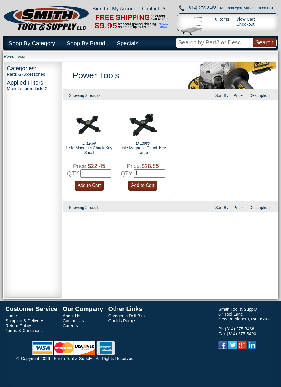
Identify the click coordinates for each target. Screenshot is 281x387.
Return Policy (18, 325)
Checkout (245, 24)
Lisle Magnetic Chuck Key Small (89, 150)
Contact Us (154, 8)
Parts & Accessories (26, 74)
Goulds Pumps (122, 320)
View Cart (245, 19)
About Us (71, 315)
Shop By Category (32, 43)
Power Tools (14, 56)
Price (238, 95)
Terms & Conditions (24, 330)
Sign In (100, 8)
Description (259, 95)
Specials (127, 43)
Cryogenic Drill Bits (126, 315)
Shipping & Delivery (24, 320)
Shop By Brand (86, 43)
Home (11, 315)
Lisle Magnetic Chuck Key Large (143, 150)
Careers (70, 325)
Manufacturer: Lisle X (27, 88)
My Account (125, 8)
